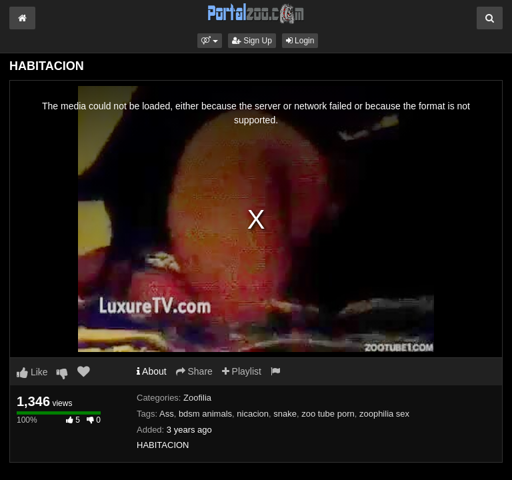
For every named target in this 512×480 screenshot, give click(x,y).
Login (300, 40)
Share (194, 371)
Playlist (241, 371)
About (152, 371)
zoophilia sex (384, 414)
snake (285, 414)
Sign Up (252, 40)
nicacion (253, 414)
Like (32, 372)
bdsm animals (205, 414)
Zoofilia (197, 398)
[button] (209, 40)
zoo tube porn (328, 414)
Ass (166, 414)
